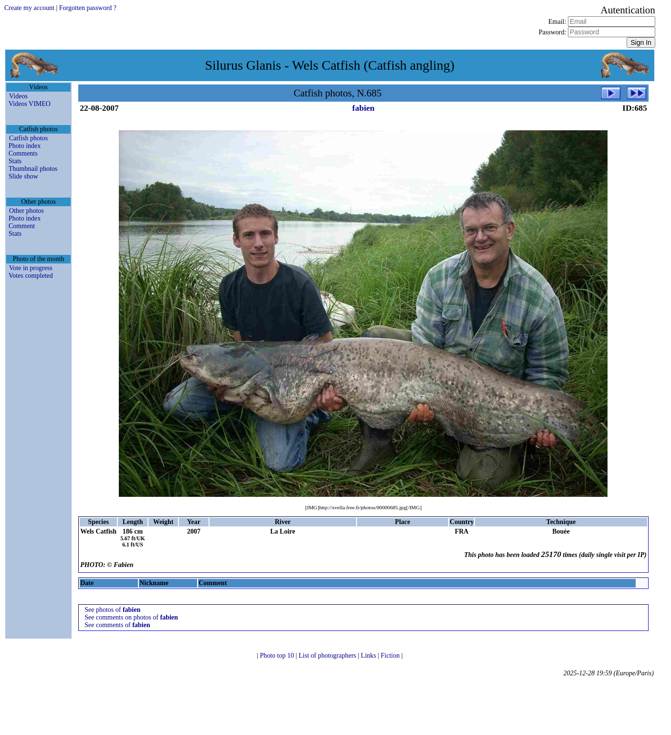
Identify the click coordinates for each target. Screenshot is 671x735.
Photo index (25, 145)
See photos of (112, 609)
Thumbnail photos (33, 168)
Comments (23, 153)
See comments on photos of (131, 617)
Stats (15, 161)
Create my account (29, 7)
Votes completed (31, 275)
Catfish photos (28, 138)
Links (369, 655)
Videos (18, 96)
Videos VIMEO (30, 103)
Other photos (26, 210)
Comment (22, 226)
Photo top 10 (277, 655)
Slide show (23, 176)
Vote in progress (30, 268)
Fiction (391, 655)
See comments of (117, 625)
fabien (363, 108)
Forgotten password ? (87, 7)
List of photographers (328, 655)
